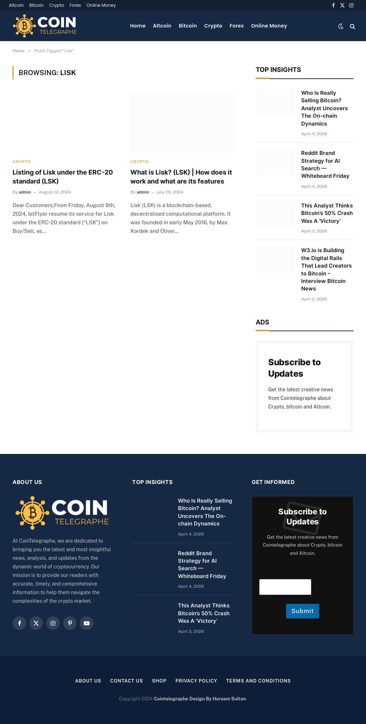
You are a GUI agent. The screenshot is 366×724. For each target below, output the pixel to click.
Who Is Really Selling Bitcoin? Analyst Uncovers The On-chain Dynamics (324, 108)
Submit (303, 611)
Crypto (56, 5)
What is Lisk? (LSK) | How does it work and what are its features (181, 176)
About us (88, 681)
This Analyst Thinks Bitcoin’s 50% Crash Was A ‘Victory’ (327, 213)
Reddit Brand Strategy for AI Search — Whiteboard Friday (325, 164)
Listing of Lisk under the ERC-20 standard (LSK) (63, 176)
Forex (75, 5)
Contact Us (126, 681)
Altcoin (16, 5)
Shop (159, 681)
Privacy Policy (196, 681)
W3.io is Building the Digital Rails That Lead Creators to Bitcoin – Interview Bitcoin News (326, 269)
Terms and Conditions (258, 681)
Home (137, 25)
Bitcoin (36, 5)
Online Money (101, 5)
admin (25, 192)
